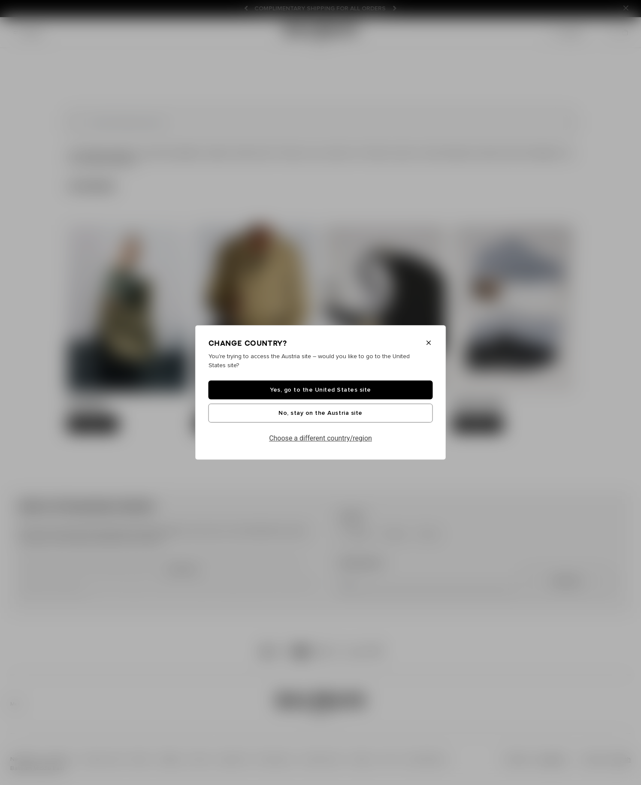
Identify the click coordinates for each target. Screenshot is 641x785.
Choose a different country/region (320, 438)
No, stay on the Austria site (320, 413)
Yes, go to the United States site (320, 390)
